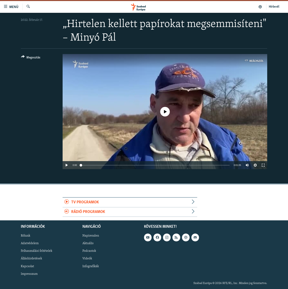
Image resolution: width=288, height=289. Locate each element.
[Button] (30, 58)
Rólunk (25, 235)
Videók (87, 258)
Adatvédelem (30, 243)
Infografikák (90, 266)
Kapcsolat (27, 266)
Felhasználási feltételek (36, 251)
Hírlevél (274, 6)
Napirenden (90, 235)
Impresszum (29, 274)
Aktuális (88, 243)
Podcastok (89, 251)
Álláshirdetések (31, 258)
